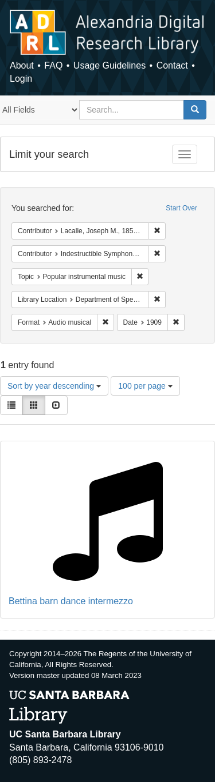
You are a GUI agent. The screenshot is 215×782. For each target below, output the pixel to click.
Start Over (181, 208)
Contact (172, 65)
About (22, 65)
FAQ (53, 65)
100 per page (145, 385)
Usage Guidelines (109, 65)
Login (21, 78)
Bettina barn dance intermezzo (71, 601)
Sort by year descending (54, 385)
